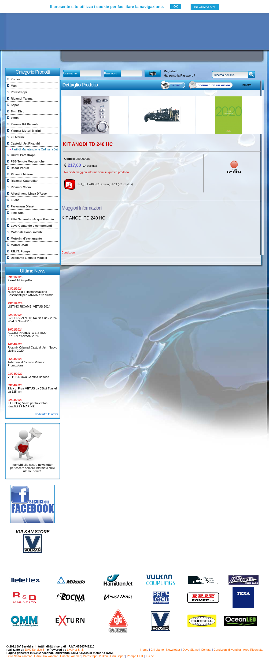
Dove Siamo (191, 649)
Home (144, 649)
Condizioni (68, 252)
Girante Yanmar (70, 656)
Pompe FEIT (135, 656)
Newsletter (173, 649)
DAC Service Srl (35, 649)
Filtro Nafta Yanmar (19, 656)
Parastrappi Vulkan (95, 656)
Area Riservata (253, 649)
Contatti (206, 649)
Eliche (150, 656)
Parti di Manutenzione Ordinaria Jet (35, 149)
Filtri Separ (117, 656)
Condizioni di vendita (227, 649)
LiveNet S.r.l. (75, 649)
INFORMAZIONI (204, 6)
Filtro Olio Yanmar (46, 656)
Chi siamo (157, 649)
